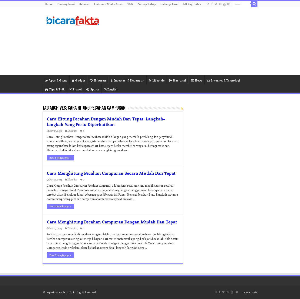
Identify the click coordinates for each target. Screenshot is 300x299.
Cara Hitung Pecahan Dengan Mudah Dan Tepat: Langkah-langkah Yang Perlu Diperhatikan (106, 121)
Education (72, 130)
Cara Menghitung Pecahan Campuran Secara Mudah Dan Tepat (111, 173)
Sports (92, 89)
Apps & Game (56, 80)
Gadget (78, 80)
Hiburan (98, 80)
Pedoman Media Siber (108, 4)
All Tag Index (192, 4)
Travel (75, 89)
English (111, 89)
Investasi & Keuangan (127, 80)
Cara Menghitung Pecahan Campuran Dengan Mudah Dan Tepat (112, 222)
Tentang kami (66, 4)
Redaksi (84, 4)
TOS (130, 4)
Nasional (177, 80)
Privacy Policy (146, 4)
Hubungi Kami (169, 4)
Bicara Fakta (249, 292)
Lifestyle (156, 80)
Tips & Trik (55, 89)
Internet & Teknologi (223, 80)
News (196, 80)
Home (49, 4)
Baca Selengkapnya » (60, 157)
